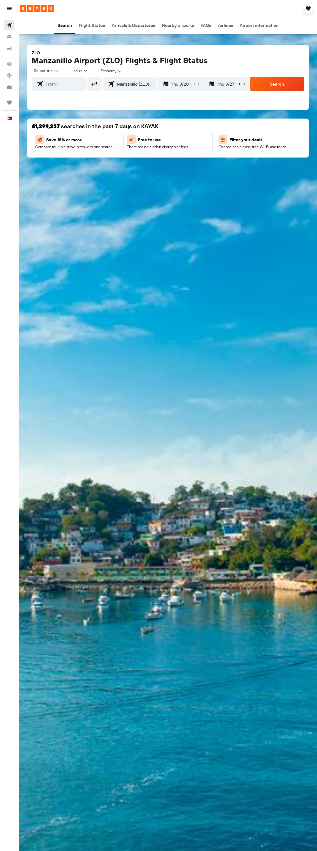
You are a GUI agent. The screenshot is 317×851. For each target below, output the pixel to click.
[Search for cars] (9, 48)
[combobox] (111, 71)
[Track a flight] (9, 75)
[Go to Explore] (9, 63)
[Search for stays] (9, 36)
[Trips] (9, 102)
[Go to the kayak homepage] (37, 8)
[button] (9, 8)
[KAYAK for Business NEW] (9, 87)
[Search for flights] (9, 25)
